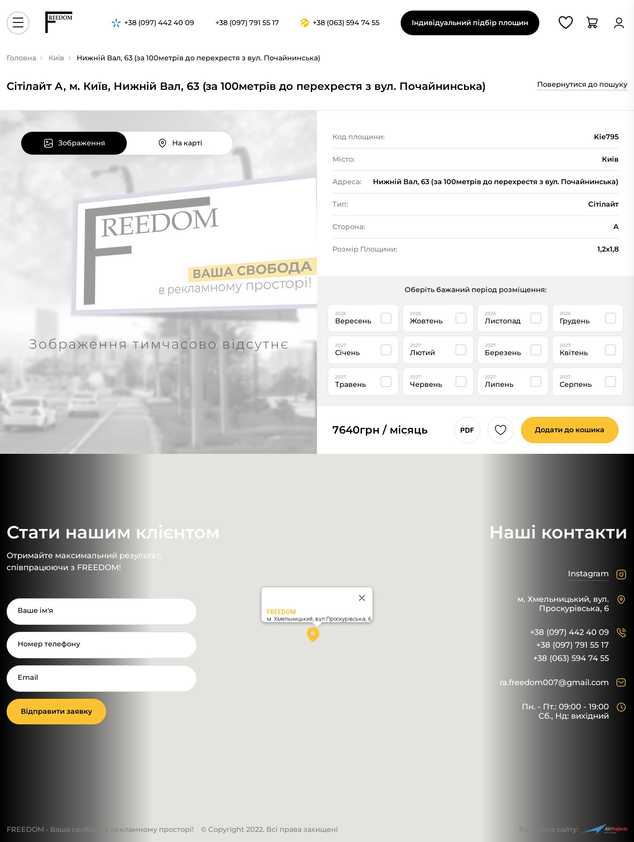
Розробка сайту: (573, 829)
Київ (56, 58)
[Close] (361, 597)
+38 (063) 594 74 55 (571, 658)
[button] (317, 637)
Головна (21, 58)
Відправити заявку (56, 711)
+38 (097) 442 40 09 (569, 632)
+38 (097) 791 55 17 (572, 645)
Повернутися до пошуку (582, 84)
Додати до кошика (570, 430)
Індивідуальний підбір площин (470, 23)
